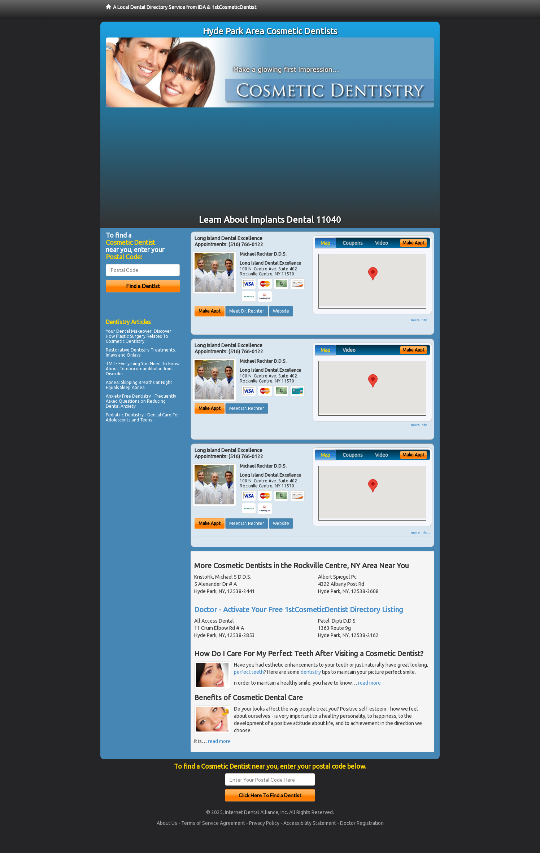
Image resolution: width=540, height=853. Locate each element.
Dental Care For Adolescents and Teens (142, 417)
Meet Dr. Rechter (246, 311)
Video (381, 243)
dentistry (311, 672)
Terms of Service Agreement (213, 823)
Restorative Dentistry (127, 350)
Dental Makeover (134, 331)
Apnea (112, 382)
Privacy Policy (264, 823)
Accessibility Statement (309, 823)
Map (325, 243)
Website (281, 311)
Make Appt (210, 311)
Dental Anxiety (121, 406)
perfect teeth (249, 672)
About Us (167, 823)
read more (369, 683)
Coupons (353, 243)
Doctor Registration (362, 823)
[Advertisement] (270, 161)
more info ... (420, 320)
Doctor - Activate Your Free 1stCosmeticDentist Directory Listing (298, 609)
